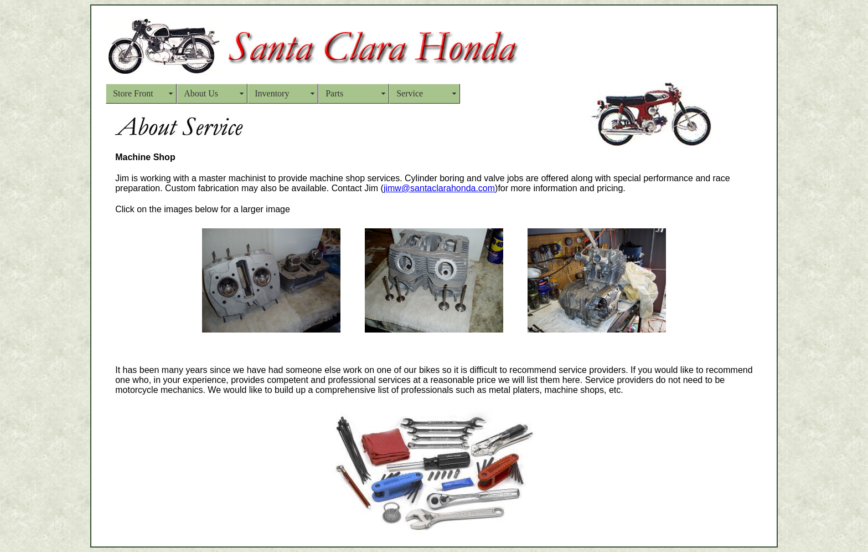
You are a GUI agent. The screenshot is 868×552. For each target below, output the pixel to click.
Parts (334, 93)
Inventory (272, 93)
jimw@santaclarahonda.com (439, 188)
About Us (201, 93)
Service (409, 93)
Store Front (133, 93)
